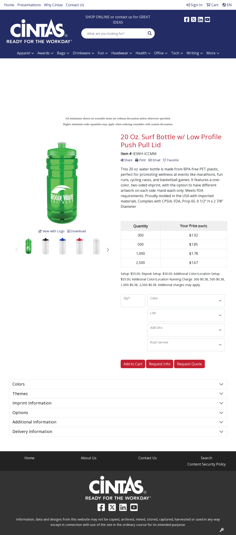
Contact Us (75, 4)
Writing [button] (193, 53)
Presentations (29, 4)
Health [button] (141, 53)
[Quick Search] (113, 33)
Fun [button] (101, 53)
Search (206, 457)
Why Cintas (53, 4)
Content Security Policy (206, 464)
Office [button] (159, 53)
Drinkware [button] (81, 53)
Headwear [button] (119, 53)
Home (9, 4)
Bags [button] (61, 53)
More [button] (211, 53)
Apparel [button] (23, 53)
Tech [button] (175, 53)
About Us (88, 457)
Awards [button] (43, 53)
